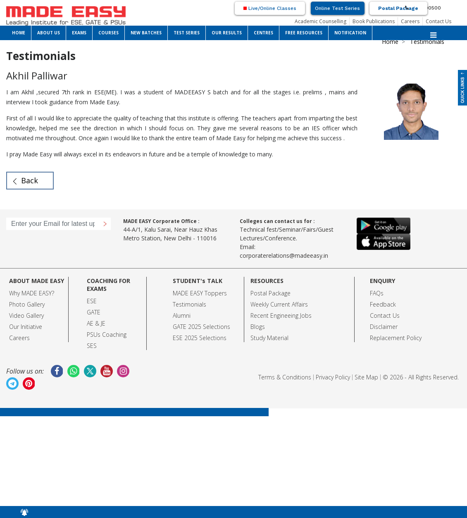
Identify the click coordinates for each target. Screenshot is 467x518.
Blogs (257, 327)
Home (390, 42)
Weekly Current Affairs (279, 304)
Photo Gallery (27, 304)
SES (92, 346)
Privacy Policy (333, 377)
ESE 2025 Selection (198, 338)
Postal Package (398, 8)
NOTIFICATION (350, 33)
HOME (18, 33)
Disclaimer (384, 327)
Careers (410, 21)
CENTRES (263, 33)
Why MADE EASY (30, 293)
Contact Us (438, 21)
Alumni (182, 315)
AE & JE (96, 323)
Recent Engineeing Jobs (281, 315)
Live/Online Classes (269, 8)
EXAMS (79, 33)
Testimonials (189, 304)
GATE (93, 312)
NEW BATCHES (146, 33)
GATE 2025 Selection (200, 327)
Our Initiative (25, 327)
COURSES (108, 33)
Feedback (383, 304)
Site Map (366, 377)
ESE (92, 301)
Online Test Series (337, 8)
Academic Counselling (320, 21)
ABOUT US (48, 33)
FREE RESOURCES (303, 33)
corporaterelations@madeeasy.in (284, 255)
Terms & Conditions (284, 377)
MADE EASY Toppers (200, 293)
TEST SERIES (187, 33)
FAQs (377, 293)
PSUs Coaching (106, 334)
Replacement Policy (396, 338)
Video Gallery (26, 315)
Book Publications (374, 21)
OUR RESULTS (227, 33)
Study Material (269, 338)
